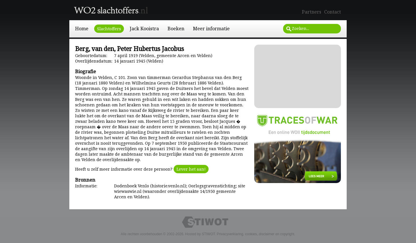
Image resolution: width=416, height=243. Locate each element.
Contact (332, 12)
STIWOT (208, 234)
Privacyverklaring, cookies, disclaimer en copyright (255, 234)
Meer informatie (211, 28)
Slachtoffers (109, 28)
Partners (311, 12)
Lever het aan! (191, 169)
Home (81, 28)
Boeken (176, 28)
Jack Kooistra (144, 28)
